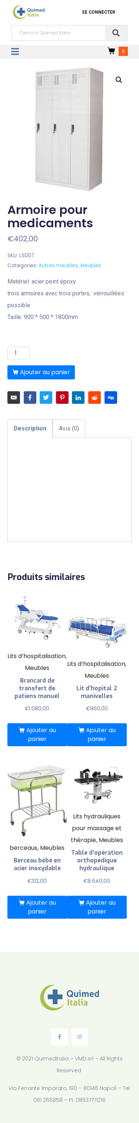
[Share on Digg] (111, 397)
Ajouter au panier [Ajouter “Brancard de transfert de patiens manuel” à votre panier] (41, 734)
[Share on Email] (13, 397)
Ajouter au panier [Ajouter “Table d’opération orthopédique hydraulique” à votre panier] (101, 907)
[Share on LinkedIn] (78, 397)
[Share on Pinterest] (62, 397)
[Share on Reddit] (94, 397)
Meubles (90, 265)
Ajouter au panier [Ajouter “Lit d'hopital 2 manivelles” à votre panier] (101, 734)
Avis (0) (69, 428)
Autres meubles (58, 265)
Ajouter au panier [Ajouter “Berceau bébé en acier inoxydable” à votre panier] (41, 907)
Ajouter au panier (45, 372)
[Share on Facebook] (30, 397)
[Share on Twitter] (46, 397)
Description (30, 428)
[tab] (30, 428)
